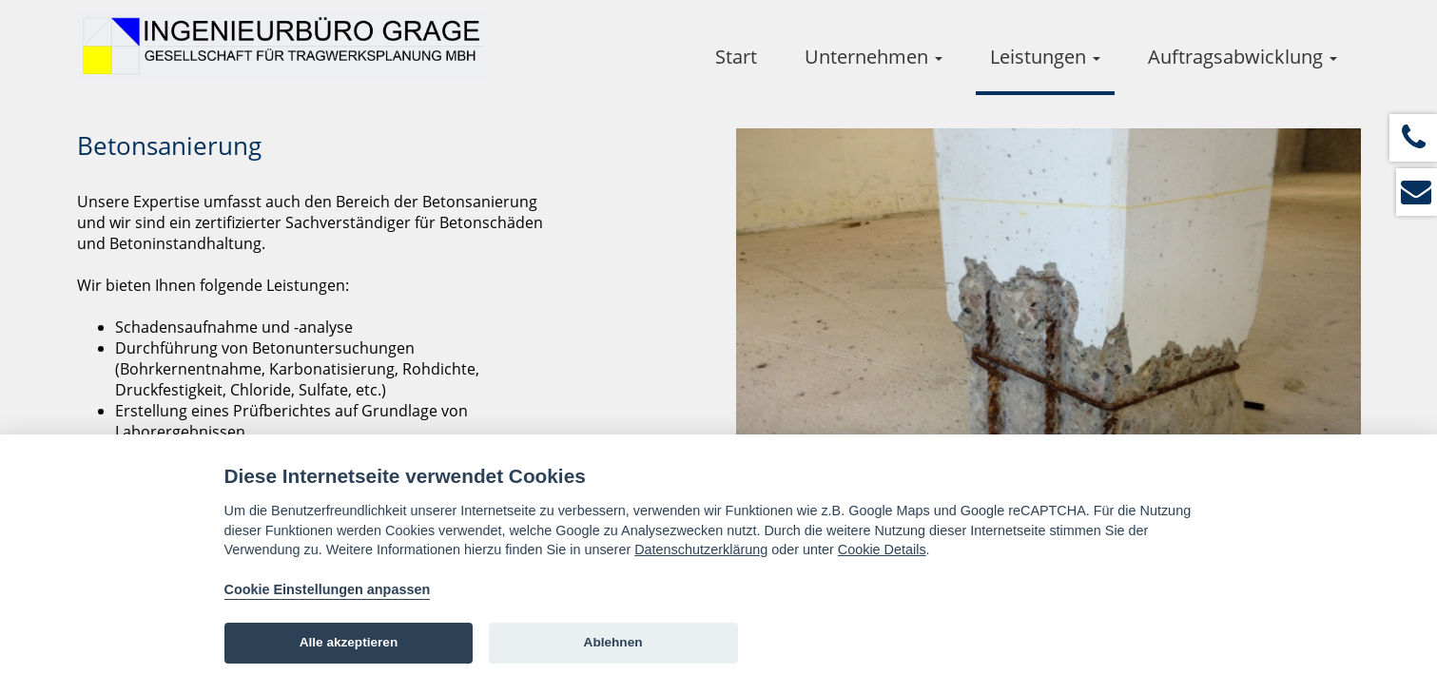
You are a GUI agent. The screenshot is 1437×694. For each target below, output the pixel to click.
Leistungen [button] (1045, 56)
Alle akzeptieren (349, 642)
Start (736, 56)
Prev (780, 367)
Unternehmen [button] (873, 56)
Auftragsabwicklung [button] (1242, 56)
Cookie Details (882, 549)
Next (1316, 367)
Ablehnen (613, 642)
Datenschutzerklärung (700, 549)
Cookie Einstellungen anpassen (327, 589)
